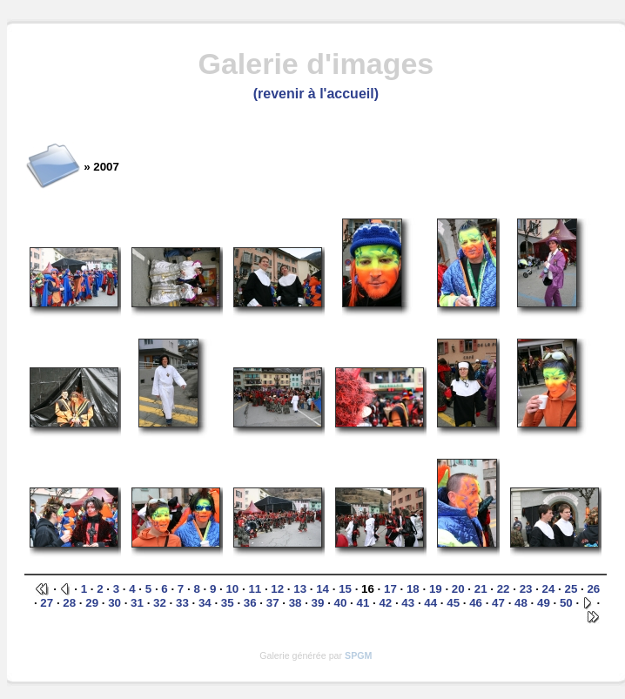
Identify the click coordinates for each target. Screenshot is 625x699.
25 (571, 588)
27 (46, 602)
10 (232, 588)
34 (205, 602)
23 (526, 588)
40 (340, 602)
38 (295, 602)
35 (227, 602)
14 (322, 588)
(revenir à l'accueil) (316, 93)
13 (299, 588)
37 (272, 602)
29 (91, 602)
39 (318, 602)
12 (277, 588)
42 (385, 602)
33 (182, 602)
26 (593, 588)
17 (390, 588)
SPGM (358, 655)
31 (137, 602)
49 (543, 602)
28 (69, 602)
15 (345, 588)
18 (413, 588)
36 (250, 602)
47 (498, 602)
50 (566, 602)
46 (475, 602)
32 (159, 602)
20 (458, 588)
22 (503, 588)
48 (521, 602)
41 (362, 602)
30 (114, 602)
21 (480, 588)
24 (548, 588)
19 (435, 588)
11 (254, 588)
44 (430, 602)
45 (453, 602)
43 (407, 602)
